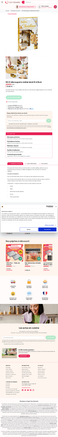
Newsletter (40, 367)
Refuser (29, 229)
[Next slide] (50, 254)
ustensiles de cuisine (24, 416)
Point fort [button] (11, 134)
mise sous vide (33, 420)
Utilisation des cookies (27, 374)
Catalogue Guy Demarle (11, 394)
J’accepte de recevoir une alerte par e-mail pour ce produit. (23, 124)
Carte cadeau (9, 369)
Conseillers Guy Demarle (6, 406)
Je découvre (24, 356)
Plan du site (8, 377)
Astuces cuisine (41, 371)
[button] (2, 2)
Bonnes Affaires (41, 372)
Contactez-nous (26, 387)
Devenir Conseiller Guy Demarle (13, 390)
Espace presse (25, 369)
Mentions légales (25, 376)
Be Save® (8, 385)
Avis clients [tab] (43, 163)
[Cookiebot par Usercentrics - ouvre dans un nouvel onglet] (47, 207)
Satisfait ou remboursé (11, 374)
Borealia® (8, 387)
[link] (13, 283)
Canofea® (8, 384)
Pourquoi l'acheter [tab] (15, 163)
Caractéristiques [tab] (30, 163)
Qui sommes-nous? (26, 367)
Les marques (40, 376)
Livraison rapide (9, 371)
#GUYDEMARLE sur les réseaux (12, 392)
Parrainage (8, 367)
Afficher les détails (49, 225)
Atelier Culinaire (5, 408)
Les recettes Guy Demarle (11, 389)
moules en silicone (5, 409)
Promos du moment (42, 377)
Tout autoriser (47, 229)
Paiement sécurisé (10, 372)
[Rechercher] (39, 2)
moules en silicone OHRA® (48, 408)
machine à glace (27, 427)
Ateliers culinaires (41, 369)
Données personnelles (27, 372)
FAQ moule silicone (26, 371)
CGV (23, 377)
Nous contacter (9, 376)
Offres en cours (41, 374)
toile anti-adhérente (32, 410)
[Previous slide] (7, 254)
